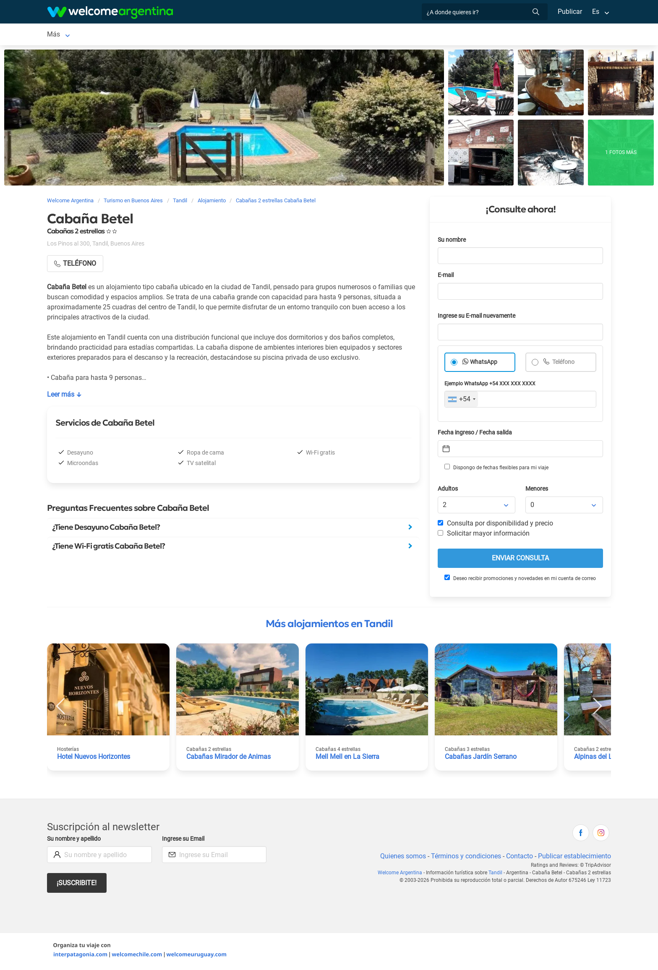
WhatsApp (484, 363)
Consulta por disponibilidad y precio (496, 525)
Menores (537, 490)
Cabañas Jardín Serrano (481, 758)
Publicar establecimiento (574, 858)
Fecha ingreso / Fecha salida (476, 434)
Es (595, 12)
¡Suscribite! (77, 885)
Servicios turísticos (234, 35)
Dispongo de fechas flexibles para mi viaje (495, 468)
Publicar (569, 12)
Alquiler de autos (171, 35)
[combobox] (461, 401)
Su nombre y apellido (75, 840)
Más (475, 35)
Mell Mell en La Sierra (348, 758)
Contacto (518, 858)
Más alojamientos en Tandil (329, 625)
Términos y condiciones (464, 858)
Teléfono (563, 363)
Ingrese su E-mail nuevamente (479, 317)
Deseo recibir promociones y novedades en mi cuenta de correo (519, 579)
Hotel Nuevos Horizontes (94, 758)
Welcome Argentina (403, 874)
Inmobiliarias (382, 35)
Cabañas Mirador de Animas (228, 758)
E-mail (446, 276)
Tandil (56, 35)
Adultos (448, 490)
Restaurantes (293, 35)
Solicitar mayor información (483, 535)
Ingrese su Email (184, 840)
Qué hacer (338, 35)
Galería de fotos (436, 35)
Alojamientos (100, 35)
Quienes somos (400, 858)
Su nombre (452, 241)
